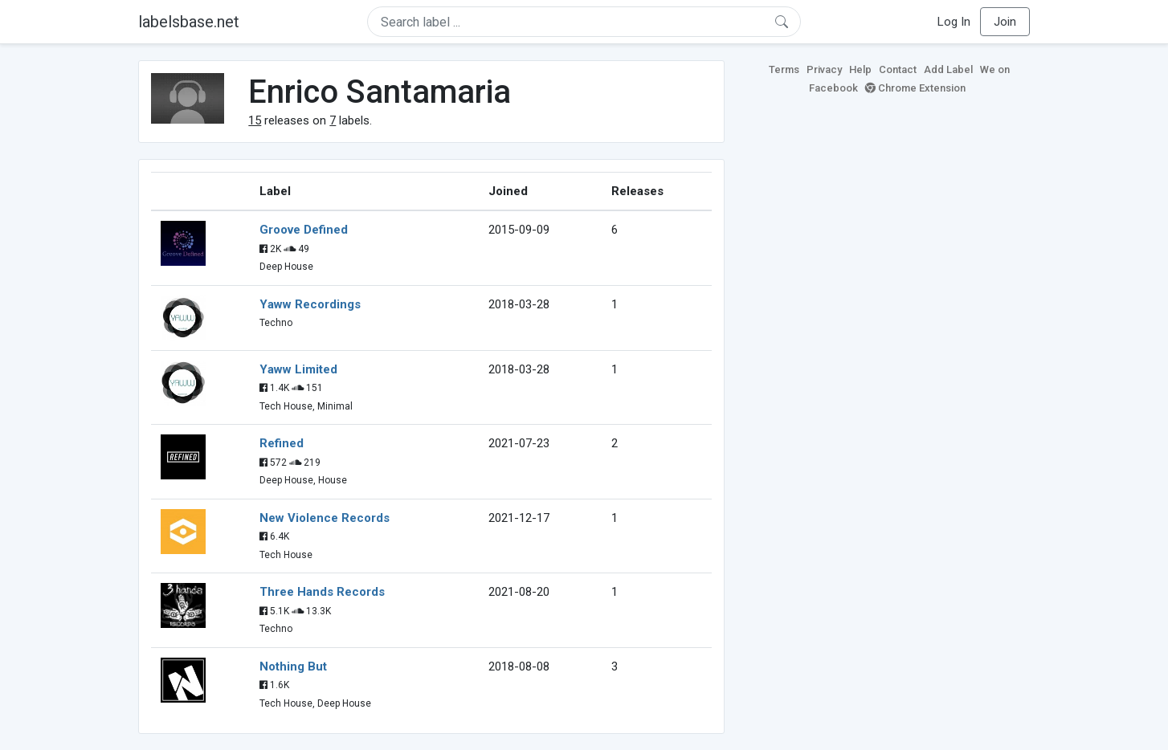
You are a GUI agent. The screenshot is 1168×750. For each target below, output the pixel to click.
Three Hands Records (322, 592)
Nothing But (293, 666)
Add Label (948, 69)
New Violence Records (324, 518)
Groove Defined (303, 229)
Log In (953, 21)
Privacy (824, 69)
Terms (784, 69)
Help (860, 69)
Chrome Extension (915, 88)
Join (1005, 21)
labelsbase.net (188, 21)
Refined (281, 443)
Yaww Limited (298, 369)
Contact (898, 69)
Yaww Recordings (310, 304)
